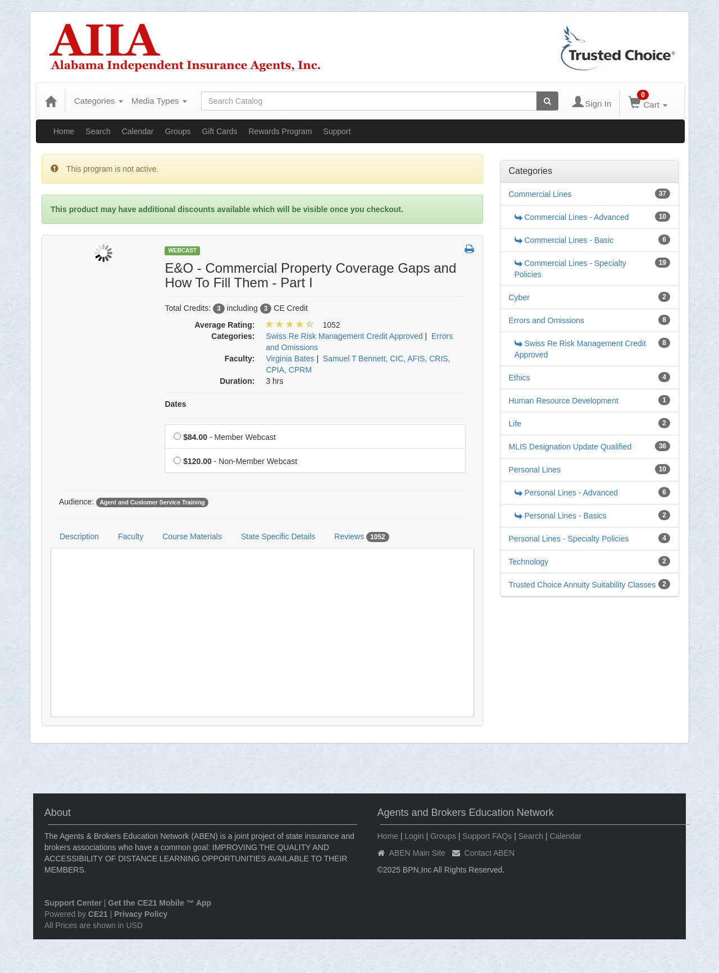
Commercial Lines (540, 194)
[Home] (51, 101)
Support (337, 131)
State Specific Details (278, 536)
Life (515, 423)
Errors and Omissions (547, 320)
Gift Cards (219, 131)
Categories (98, 100)
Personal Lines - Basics (561, 515)
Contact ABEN (490, 852)
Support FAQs (487, 836)
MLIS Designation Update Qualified (570, 446)
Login (414, 836)
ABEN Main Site (417, 852)
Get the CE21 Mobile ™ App (159, 902)
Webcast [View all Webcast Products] (182, 250)
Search (97, 131)
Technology (529, 561)
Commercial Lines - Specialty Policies (570, 269)
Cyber (519, 297)
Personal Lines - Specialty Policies (569, 538)
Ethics (519, 377)
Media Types (159, 100)
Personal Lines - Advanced (566, 492)
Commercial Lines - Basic (564, 240)
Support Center (73, 902)
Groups (178, 131)
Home (63, 131)
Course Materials (192, 536)
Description (79, 536)
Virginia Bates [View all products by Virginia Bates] (290, 358)
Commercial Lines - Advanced (572, 217)
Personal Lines (535, 469)
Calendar (138, 131)
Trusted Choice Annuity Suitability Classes (582, 584)
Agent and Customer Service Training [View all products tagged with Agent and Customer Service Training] (151, 502)
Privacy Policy (140, 914)
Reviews (361, 537)
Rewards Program (280, 131)
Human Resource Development (563, 400)
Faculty (130, 536)
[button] (469, 249)
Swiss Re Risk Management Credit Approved (580, 349)
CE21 (98, 914)
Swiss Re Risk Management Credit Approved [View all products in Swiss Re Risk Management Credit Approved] (344, 336)
